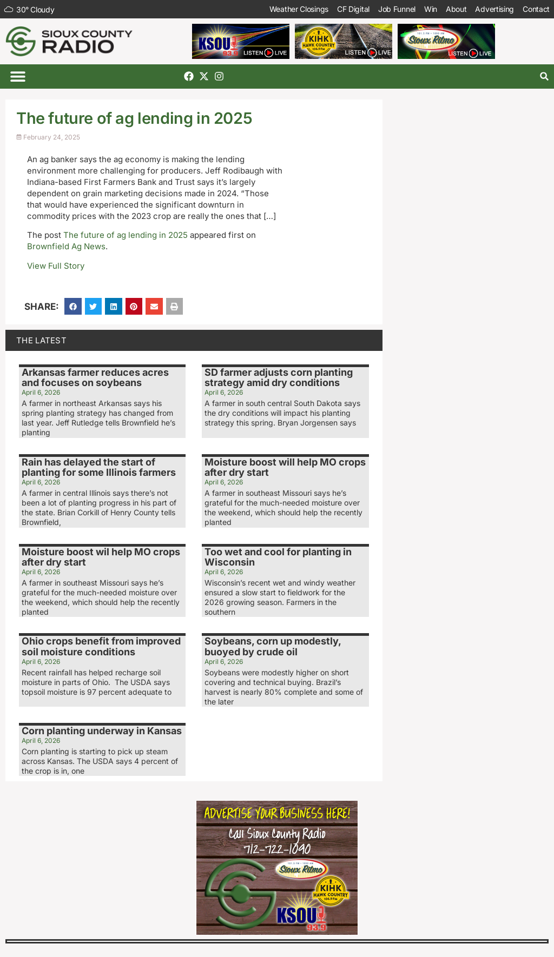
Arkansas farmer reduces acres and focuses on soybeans (95, 378)
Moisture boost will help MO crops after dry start (285, 467)
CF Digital (353, 9)
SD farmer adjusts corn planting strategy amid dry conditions (279, 378)
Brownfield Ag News (66, 246)
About (456, 9)
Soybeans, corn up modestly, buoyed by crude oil (273, 646)
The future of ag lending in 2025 (125, 235)
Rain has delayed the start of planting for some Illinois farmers (99, 467)
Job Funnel (397, 9)
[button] (17, 76)
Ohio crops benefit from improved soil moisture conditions (101, 646)
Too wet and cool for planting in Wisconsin (278, 557)
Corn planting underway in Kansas (102, 730)
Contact (536, 9)
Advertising (494, 9)
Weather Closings (298, 9)
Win (430, 9)
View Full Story (55, 266)
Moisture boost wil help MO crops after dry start (101, 557)
